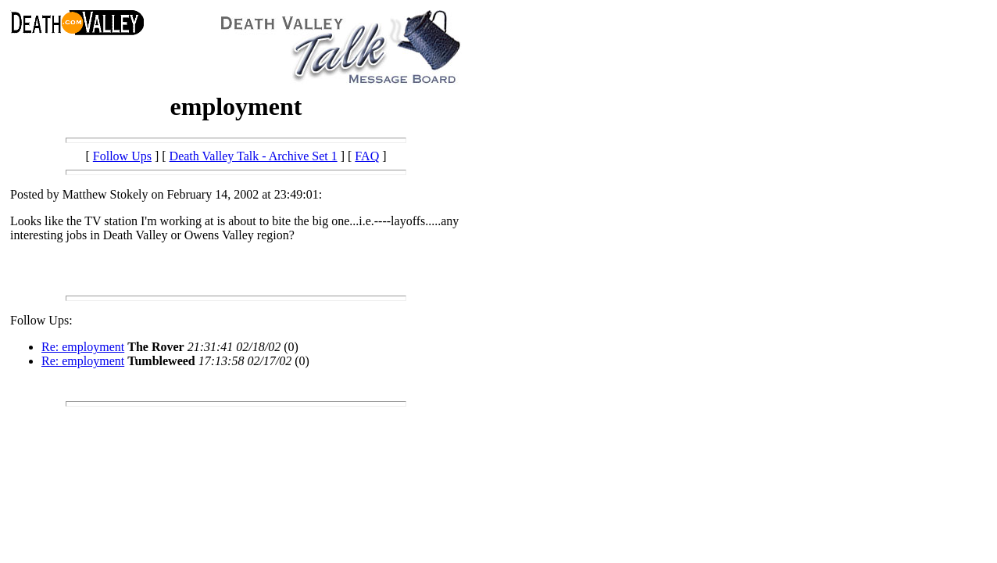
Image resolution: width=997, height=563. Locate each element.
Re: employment (82, 346)
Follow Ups (122, 156)
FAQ (367, 156)
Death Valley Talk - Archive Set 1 (254, 156)
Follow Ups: (41, 320)
